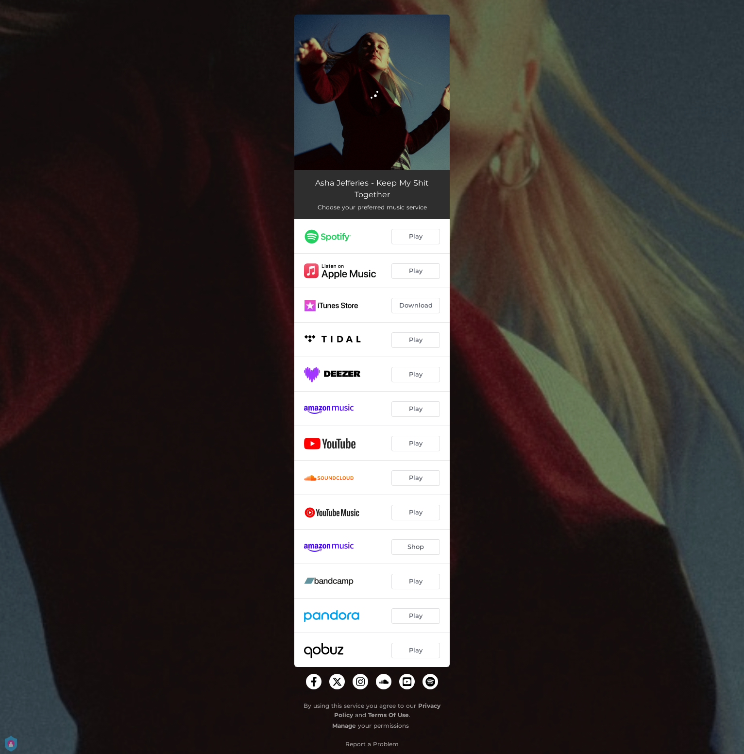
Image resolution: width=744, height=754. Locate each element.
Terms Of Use (388, 715)
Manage (344, 725)
